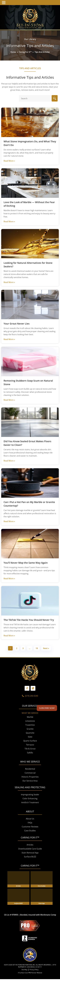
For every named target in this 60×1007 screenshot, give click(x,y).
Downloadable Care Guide (30, 866)
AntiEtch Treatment (30, 820)
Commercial (30, 791)
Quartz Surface (30, 758)
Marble (30, 735)
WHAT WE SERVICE (30, 731)
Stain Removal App (30, 870)
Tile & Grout (30, 766)
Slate (30, 754)
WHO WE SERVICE (30, 779)
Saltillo (30, 770)
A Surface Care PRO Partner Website (30, 991)
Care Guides (41, 904)
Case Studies (30, 848)
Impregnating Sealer (30, 812)
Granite (30, 747)
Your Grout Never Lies (17, 323)
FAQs (30, 840)
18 (37, 648)
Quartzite (30, 751)
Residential (30, 787)
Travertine (30, 743)
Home (13, 52)
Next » (46, 648)
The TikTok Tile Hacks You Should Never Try (29, 619)
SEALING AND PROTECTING (30, 805)
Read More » (9, 160)
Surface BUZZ (30, 874)
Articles (30, 862)
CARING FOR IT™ (30, 883)
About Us (30, 836)
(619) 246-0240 (30, 714)
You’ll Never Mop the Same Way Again (26, 562)
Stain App (41, 921)
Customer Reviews (30, 844)
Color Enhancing (30, 816)
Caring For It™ (25, 52)
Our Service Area (30, 798)
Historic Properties (30, 794)
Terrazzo (30, 762)
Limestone (30, 739)
